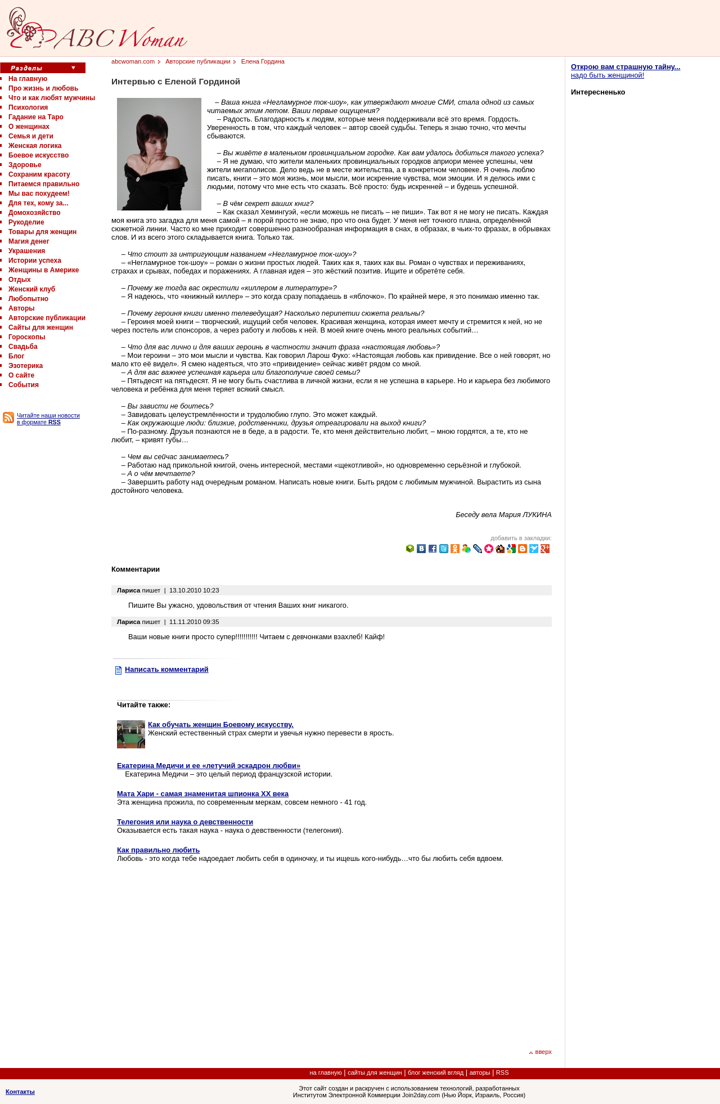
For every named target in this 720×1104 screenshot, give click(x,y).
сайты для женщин (375, 1072)
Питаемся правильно (43, 184)
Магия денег (29, 241)
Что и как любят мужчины (51, 98)
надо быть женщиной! (626, 70)
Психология (28, 107)
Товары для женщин (42, 232)
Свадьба (23, 347)
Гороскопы (26, 337)
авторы (480, 1072)
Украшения (26, 251)
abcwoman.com (133, 61)
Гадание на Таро (36, 117)
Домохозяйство (34, 213)
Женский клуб (31, 289)
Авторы (21, 308)
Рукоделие (26, 222)
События (23, 385)
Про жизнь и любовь (43, 88)
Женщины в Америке (43, 270)
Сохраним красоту (39, 174)
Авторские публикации (47, 318)
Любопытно (28, 299)
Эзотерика (25, 366)
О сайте (21, 375)
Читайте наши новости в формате (48, 418)
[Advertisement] (211, 954)
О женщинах (29, 127)
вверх (540, 1051)
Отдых (19, 280)
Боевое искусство (38, 155)
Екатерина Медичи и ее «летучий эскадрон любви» (208, 765)
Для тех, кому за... (38, 203)
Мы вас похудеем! (39, 194)
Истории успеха (34, 260)
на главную (326, 1072)
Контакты (20, 1091)
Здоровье (25, 165)
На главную (27, 79)
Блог (16, 356)
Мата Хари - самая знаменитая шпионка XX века (203, 793)
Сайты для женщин (40, 327)
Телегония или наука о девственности (185, 822)
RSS (502, 1072)
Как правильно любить (158, 850)
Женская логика (34, 146)
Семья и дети (30, 136)
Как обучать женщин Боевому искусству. (221, 724)
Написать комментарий (167, 669)
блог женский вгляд (436, 1072)
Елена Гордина (263, 61)
